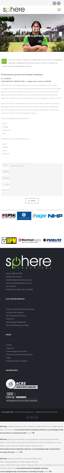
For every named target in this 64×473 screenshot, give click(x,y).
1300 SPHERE (16, 273)
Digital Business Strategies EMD (46, 412)
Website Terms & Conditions (17, 361)
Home (9, 345)
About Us (10, 348)
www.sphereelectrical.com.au (21, 283)
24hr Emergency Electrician (16, 351)
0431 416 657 (16, 277)
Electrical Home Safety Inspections (19, 354)
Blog (8, 358)
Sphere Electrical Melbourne (24, 412)
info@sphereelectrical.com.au (21, 280)
